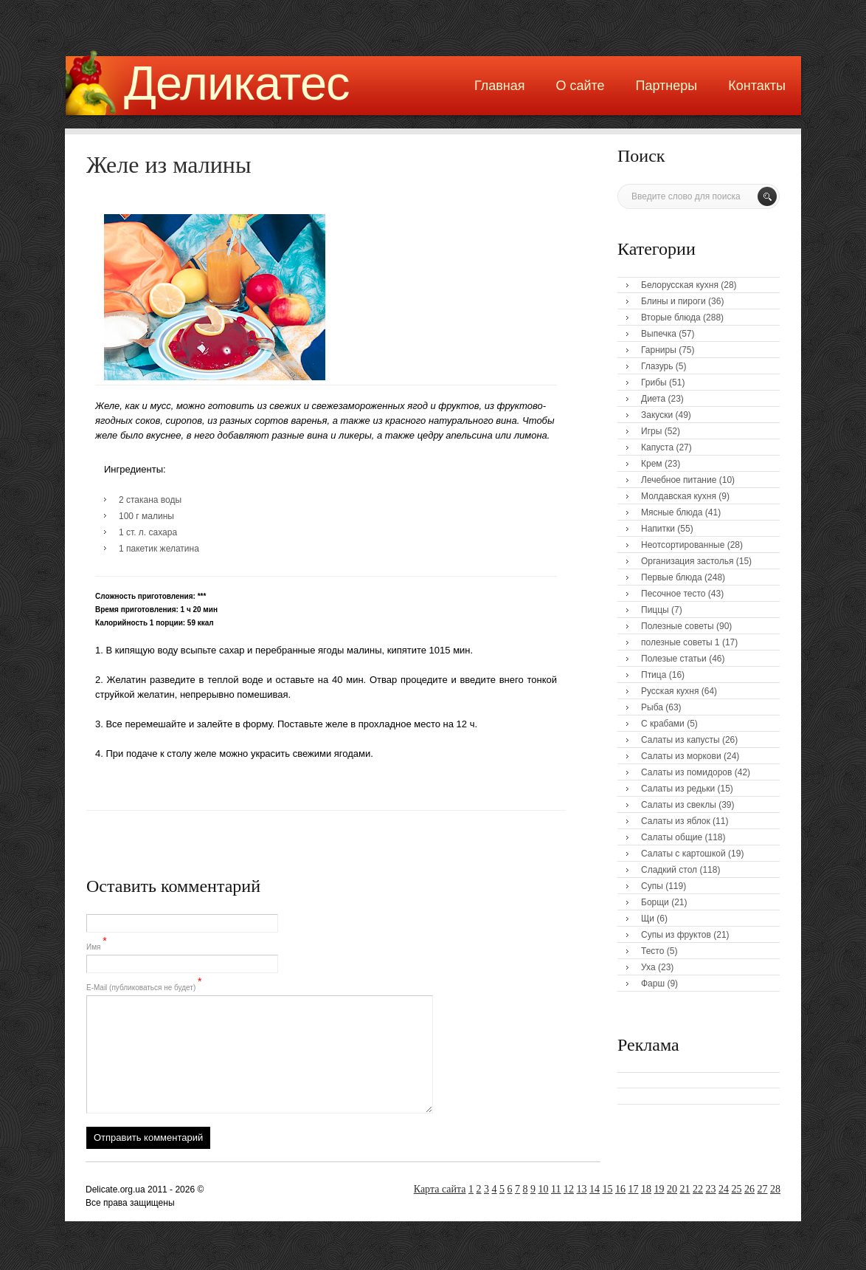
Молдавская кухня (678, 496)
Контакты (757, 85)
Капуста (657, 447)
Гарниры (658, 350)
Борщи (655, 902)
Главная (499, 85)
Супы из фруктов (676, 935)
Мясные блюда (672, 512)
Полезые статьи (674, 658)
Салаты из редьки (678, 788)
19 (659, 1189)
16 (620, 1189)
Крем (651, 464)
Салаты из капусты (680, 740)
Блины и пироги (673, 301)
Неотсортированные (682, 545)
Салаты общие (671, 837)
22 (698, 1189)
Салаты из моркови (681, 756)
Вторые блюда (671, 317)
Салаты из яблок (675, 821)
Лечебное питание (678, 480)
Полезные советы (677, 626)
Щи (647, 918)
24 (723, 1189)
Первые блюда (671, 577)
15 (608, 1189)
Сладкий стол (669, 870)
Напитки (658, 529)
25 (737, 1189)
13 (582, 1189)
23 (711, 1189)
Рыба (652, 707)
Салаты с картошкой (683, 853)
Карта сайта (440, 1189)
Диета (653, 399)
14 (594, 1189)
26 (749, 1189)
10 (543, 1189)
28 (775, 1189)
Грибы (654, 382)
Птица (653, 675)
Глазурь (657, 366)
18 (646, 1189)
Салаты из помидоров (686, 772)
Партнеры (667, 85)
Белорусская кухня (679, 285)
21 (685, 1189)
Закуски (657, 415)
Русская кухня (670, 691)
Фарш (653, 983)
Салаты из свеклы (678, 805)
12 (569, 1189)
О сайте (579, 85)
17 (633, 1189)
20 (672, 1189)
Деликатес (237, 83)
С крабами (663, 723)
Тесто (652, 951)
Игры (651, 431)
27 (763, 1189)
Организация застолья (687, 561)
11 (556, 1189)
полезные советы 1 (680, 642)
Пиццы (655, 610)
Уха (648, 967)
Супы (652, 886)
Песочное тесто (673, 593)
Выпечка (658, 334)
